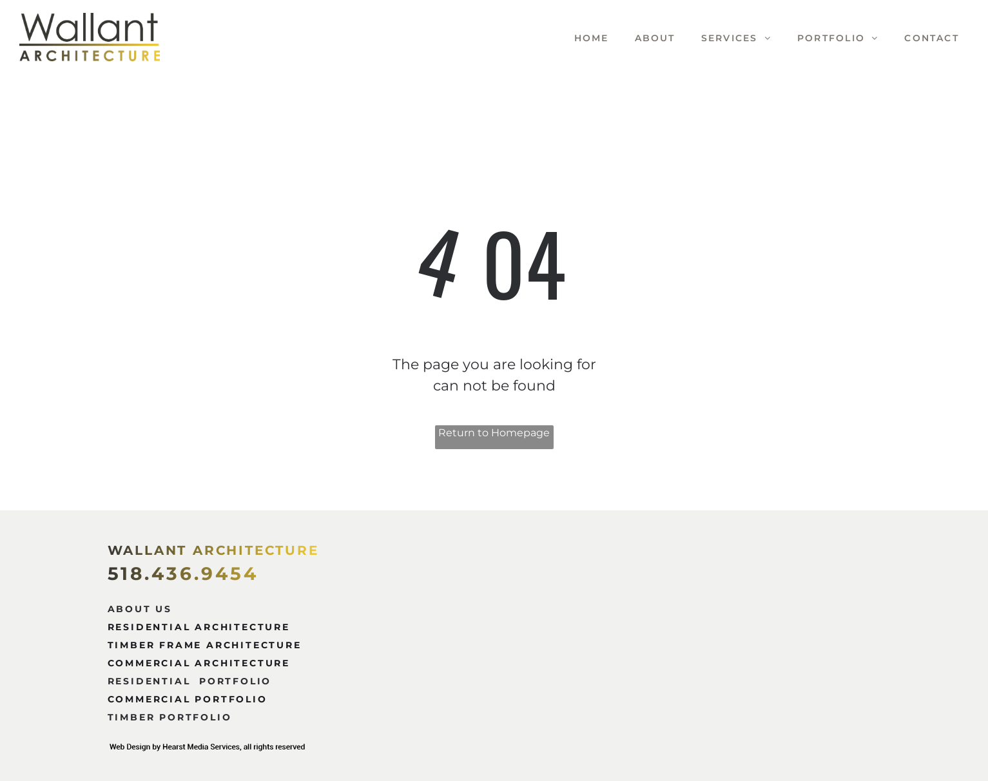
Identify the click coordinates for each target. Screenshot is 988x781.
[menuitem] (578, 38)
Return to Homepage (494, 433)
